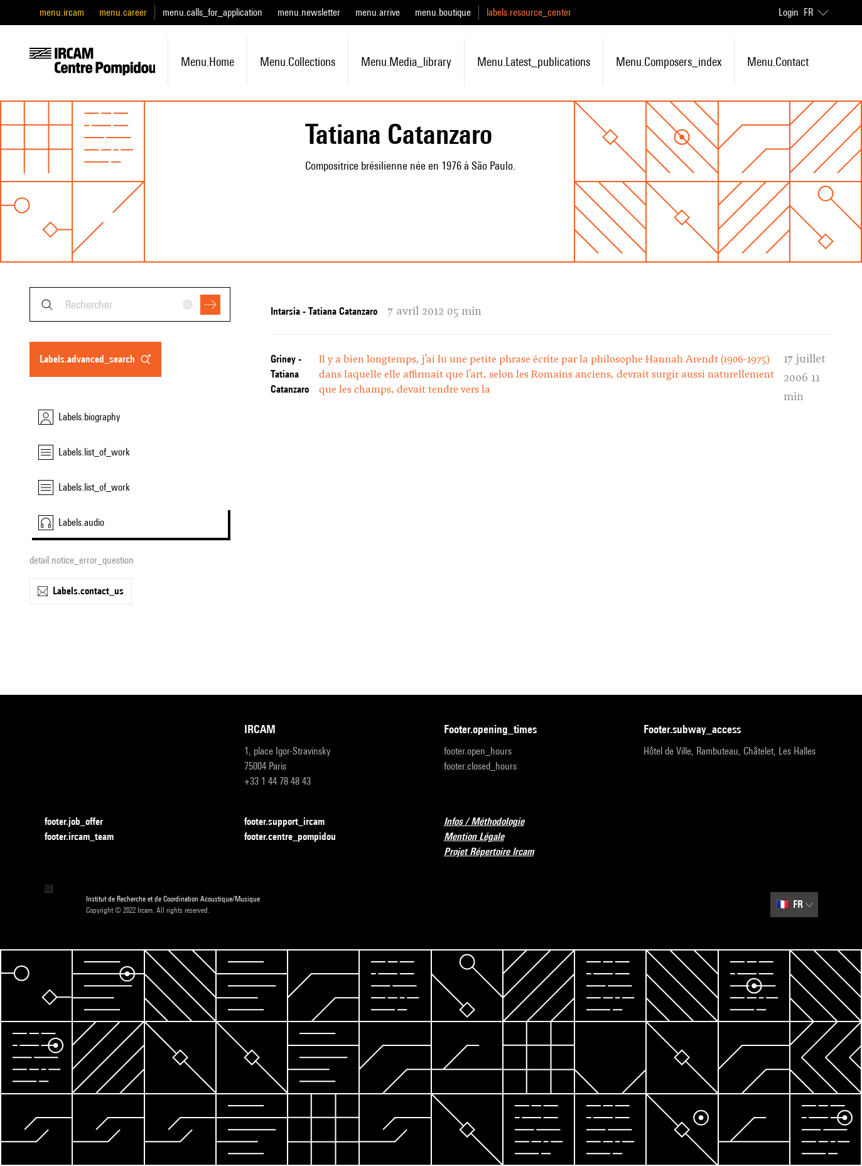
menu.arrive (377, 12)
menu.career (123, 12)
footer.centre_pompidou (297, 837)
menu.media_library (406, 61)
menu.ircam (62, 12)
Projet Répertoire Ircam (496, 852)
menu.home (207, 61)
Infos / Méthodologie (491, 822)
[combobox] (130, 304)
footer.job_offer (81, 822)
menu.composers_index (668, 61)
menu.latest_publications (533, 61)
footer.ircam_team (87, 837)
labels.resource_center (529, 12)
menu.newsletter (308, 12)
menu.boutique (443, 12)
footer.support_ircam (292, 822)
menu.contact (778, 61)
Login (788, 12)
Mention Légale (481, 837)
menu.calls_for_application (212, 12)
